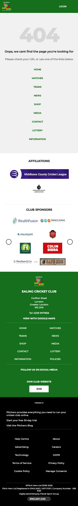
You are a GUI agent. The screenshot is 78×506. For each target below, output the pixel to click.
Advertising (22, 447)
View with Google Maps (39, 318)
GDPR (56, 455)
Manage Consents (56, 471)
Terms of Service (21, 463)
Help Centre (22, 438)
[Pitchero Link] (39, 407)
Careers (56, 447)
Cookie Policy (22, 471)
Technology (22, 455)
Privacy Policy (56, 463)
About (56, 438)
